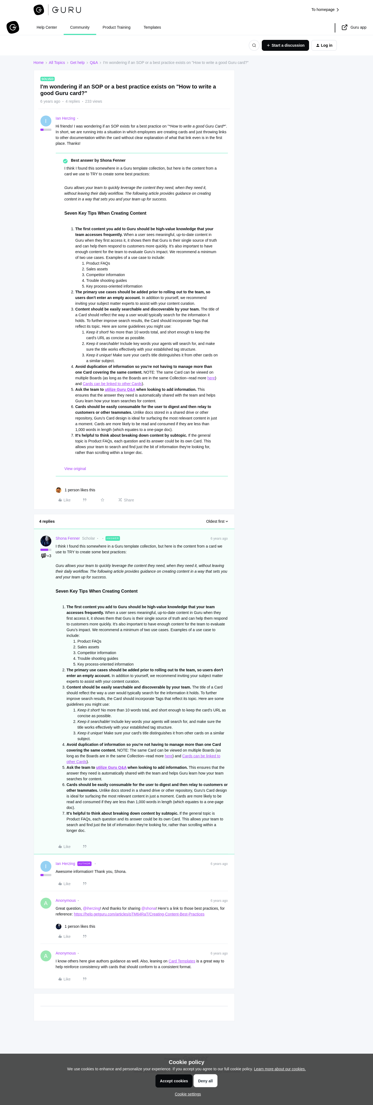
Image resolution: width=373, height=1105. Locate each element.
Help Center (47, 27)
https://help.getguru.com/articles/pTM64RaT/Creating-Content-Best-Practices (139, 914)
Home (39, 62)
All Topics (57, 62)
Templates (152, 27)
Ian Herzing (65, 118)
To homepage (326, 10)
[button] (285, 45)
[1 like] (75, 490)
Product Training (117, 27)
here (211, 378)
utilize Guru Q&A (120, 389)
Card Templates (182, 961)
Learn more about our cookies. (280, 1069)
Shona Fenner (68, 538)
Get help (77, 62)
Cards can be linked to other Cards (112, 384)
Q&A (94, 62)
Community (80, 27)
